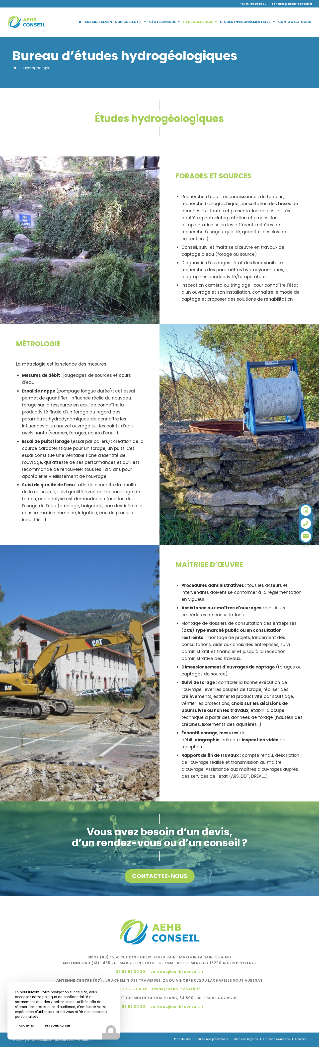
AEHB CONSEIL (41, 1040)
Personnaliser (57, 1026)
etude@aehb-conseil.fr (176, 989)
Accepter (27, 1026)
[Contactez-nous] (160, 876)
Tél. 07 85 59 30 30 (253, 4)
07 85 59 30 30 (130, 971)
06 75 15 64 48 (133, 989)
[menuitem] (253, 3)
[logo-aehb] (26, 22)
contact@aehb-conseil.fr (292, 4)
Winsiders (83, 1040)
